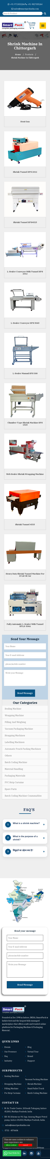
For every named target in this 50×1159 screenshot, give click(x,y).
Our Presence (10, 1052)
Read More (16, 1030)
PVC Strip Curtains (14, 782)
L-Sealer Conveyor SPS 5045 (25, 323)
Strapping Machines (15, 735)
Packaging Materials (15, 775)
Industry (8, 1061)
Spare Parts (11, 789)
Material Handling (14, 769)
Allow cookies (11, 1145)
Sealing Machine (13, 708)
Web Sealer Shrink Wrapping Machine (25, 474)
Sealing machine (11, 1076)
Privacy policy (29, 1142)
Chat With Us (12, 1153)
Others (8, 755)
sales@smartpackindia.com (25, 9)
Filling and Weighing (15, 722)
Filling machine (11, 1088)
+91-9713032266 (16, 4)
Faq (6, 1056)
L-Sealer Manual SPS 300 (25, 373)
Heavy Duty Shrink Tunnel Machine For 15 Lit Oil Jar (25, 574)
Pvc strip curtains (12, 1093)
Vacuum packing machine (36, 1079)
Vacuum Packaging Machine (19, 728)
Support (31, 1061)
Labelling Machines (14, 742)
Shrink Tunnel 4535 (25, 524)
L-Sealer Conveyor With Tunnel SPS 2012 (25, 272)
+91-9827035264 (33, 4)
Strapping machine (12, 1084)
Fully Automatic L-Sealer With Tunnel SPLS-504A (25, 625)
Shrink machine (34, 1084)
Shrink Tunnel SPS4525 (25, 222)
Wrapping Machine (14, 715)
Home (18, 54)
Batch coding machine (37, 1093)
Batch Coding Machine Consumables (23, 795)
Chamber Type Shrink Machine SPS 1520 (25, 423)
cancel (25, 1145)
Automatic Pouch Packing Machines (23, 749)
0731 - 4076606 (11, 1130)
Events (7, 1047)
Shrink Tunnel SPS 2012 (25, 172)
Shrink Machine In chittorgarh (25, 58)
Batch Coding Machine (16, 762)
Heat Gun (25, 121)
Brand (30, 1056)
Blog (29, 1047)
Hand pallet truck (35, 1088)
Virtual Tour (33, 1052)
